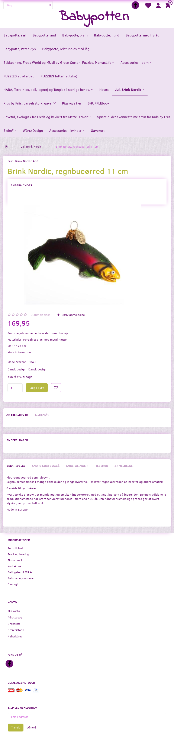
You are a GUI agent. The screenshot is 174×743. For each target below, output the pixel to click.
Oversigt (13, 584)
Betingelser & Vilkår (20, 572)
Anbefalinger (21, 185)
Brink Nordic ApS (26, 161)
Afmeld (31, 727)
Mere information (19, 352)
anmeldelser (40, 315)
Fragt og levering (18, 554)
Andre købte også (45, 466)
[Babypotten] (93, 17)
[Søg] (50, 5)
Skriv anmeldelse (73, 315)
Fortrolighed (15, 548)
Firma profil (15, 560)
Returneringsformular (21, 578)
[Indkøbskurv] (168, 5)
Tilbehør (42, 414)
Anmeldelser (125, 466)
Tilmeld (15, 727)
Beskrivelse (15, 466)
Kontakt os (14, 566)
